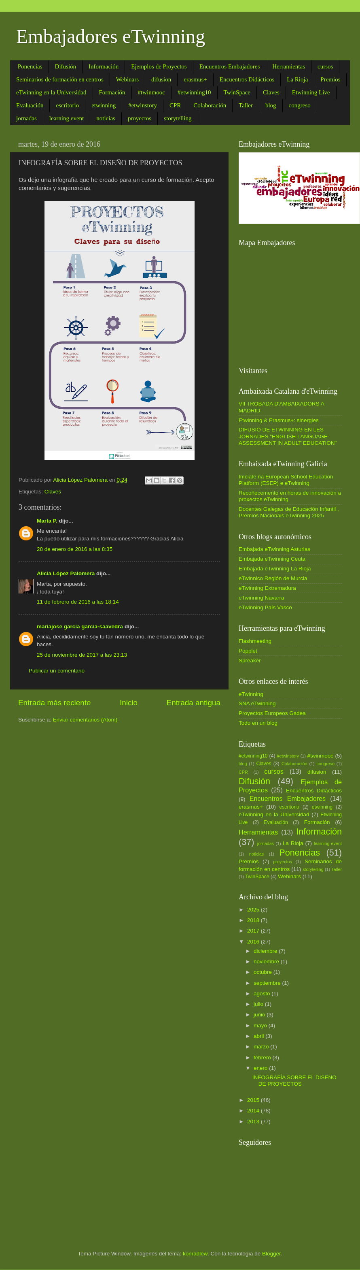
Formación (112, 92)
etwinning (103, 105)
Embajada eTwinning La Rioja (275, 569)
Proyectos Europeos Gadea (272, 713)
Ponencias (30, 66)
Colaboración (209, 105)
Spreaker (250, 660)
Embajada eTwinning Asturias (274, 549)
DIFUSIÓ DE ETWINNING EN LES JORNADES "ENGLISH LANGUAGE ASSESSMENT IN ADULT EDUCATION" (288, 436)
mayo (261, 1025)
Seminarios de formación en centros (60, 79)
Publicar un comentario (57, 671)
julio (259, 1004)
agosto (262, 993)
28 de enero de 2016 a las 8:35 (74, 549)
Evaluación (29, 105)
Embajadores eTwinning (110, 36)
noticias (105, 118)
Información (104, 66)
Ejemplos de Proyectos (158, 66)
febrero (263, 1057)
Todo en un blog (258, 723)
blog (270, 105)
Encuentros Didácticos (247, 79)
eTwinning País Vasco (265, 607)
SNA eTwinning (257, 703)
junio (260, 1015)
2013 (254, 1121)
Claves (271, 92)
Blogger (271, 1254)
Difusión (65, 66)
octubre (263, 972)
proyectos (139, 118)
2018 (254, 920)
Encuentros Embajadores (229, 66)
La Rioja (297, 79)
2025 (254, 910)
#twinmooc (151, 92)
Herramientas (288, 66)
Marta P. (47, 521)
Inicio (129, 702)
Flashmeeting (255, 641)
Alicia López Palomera (66, 573)
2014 (254, 1111)
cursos (325, 66)
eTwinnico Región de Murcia (273, 578)
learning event (66, 118)
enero (261, 1068)
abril (259, 1036)
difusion (161, 79)
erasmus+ (195, 79)
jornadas (26, 118)
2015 (254, 1100)
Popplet (248, 651)
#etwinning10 (194, 92)
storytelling (177, 118)
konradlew (195, 1254)
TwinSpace (237, 92)
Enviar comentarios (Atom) (85, 720)
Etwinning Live (311, 92)
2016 (254, 942)
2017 (254, 931)
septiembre (268, 983)
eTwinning (251, 694)
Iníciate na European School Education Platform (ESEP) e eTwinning (286, 480)
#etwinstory (142, 105)
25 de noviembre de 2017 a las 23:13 (82, 655)
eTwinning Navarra (261, 598)
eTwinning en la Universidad (51, 92)
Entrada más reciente (54, 702)
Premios (330, 79)
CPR (175, 105)
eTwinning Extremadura (267, 588)
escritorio (67, 105)
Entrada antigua (193, 702)
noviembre (267, 961)
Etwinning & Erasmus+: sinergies (279, 420)
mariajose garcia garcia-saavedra (80, 626)
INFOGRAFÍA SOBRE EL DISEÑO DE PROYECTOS (294, 1080)
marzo (262, 1047)
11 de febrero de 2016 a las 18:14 (78, 602)
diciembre (266, 951)
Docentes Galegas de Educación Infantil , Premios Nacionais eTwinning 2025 (289, 512)
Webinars (127, 79)
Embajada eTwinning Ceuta (272, 559)
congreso (300, 105)
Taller (246, 105)
